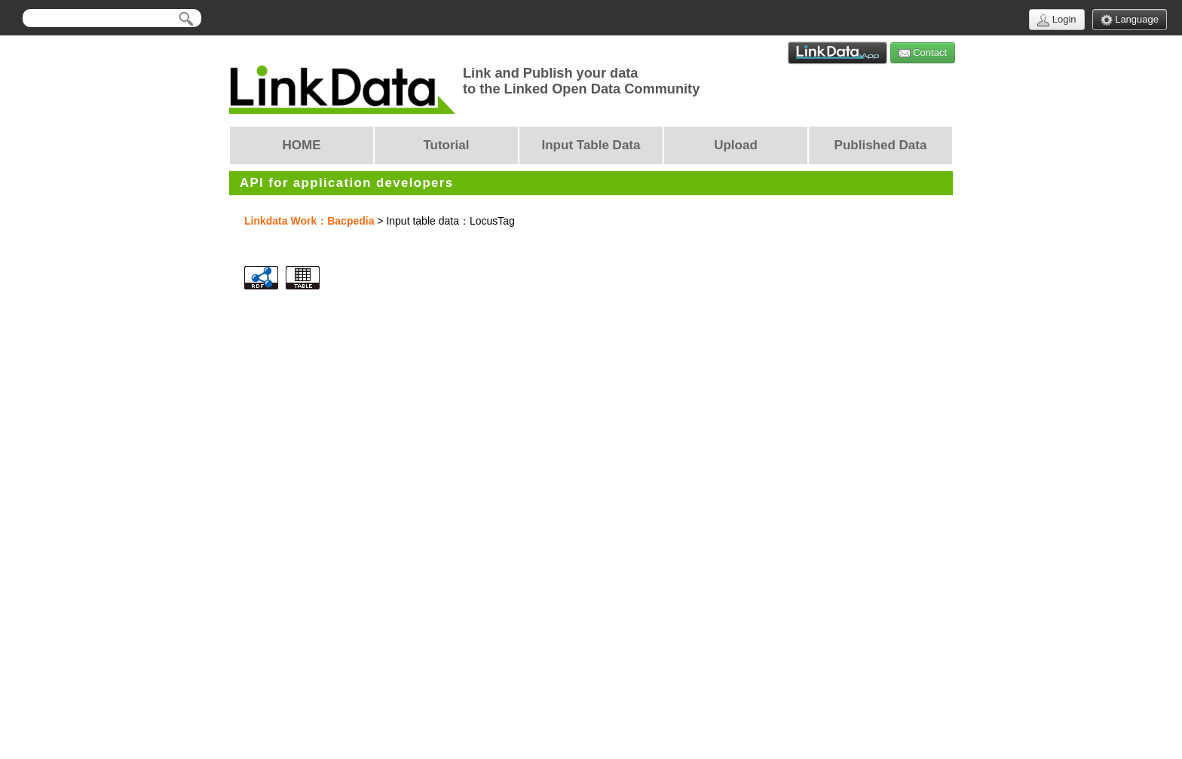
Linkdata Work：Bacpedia (309, 221)
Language (1130, 20)
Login (1056, 20)
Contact (923, 53)
